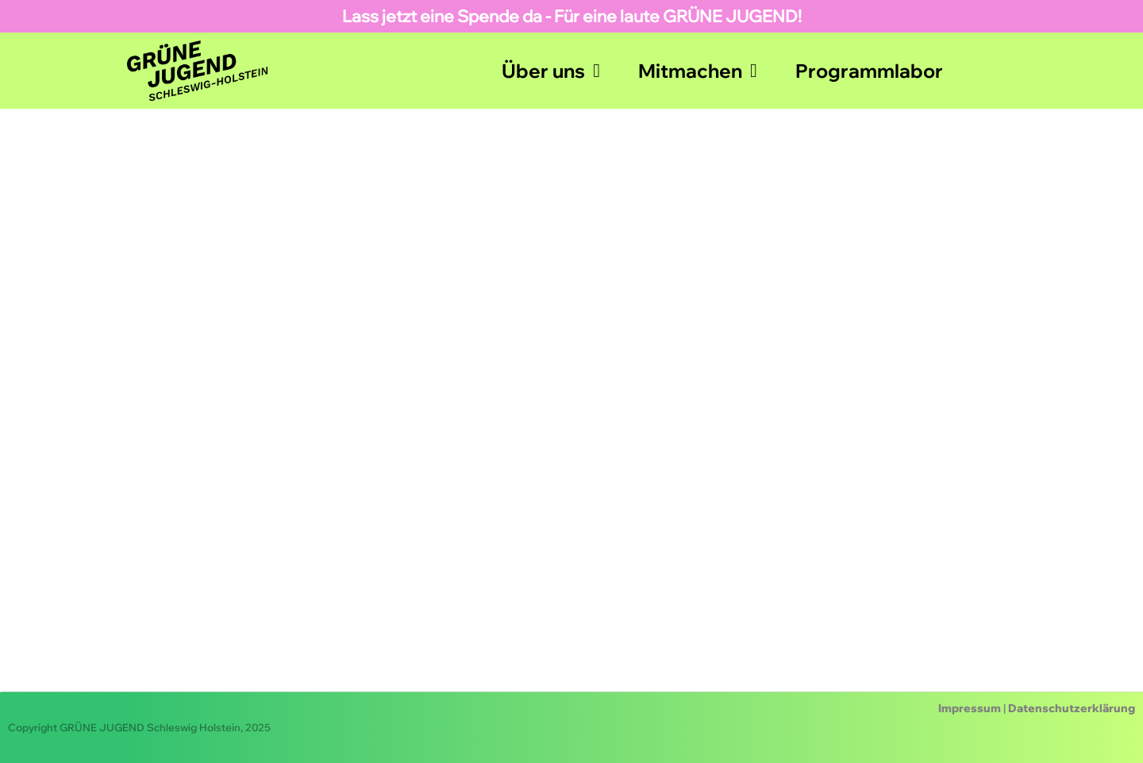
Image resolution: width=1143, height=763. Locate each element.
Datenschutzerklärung (1071, 708)
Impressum (969, 708)
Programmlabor (869, 71)
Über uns (551, 70)
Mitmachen (697, 70)
